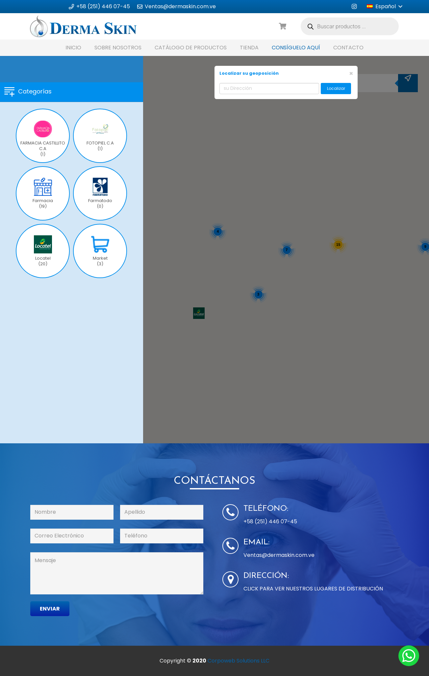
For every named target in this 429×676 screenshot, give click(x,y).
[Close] (351, 73)
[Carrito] (283, 26)
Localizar (336, 88)
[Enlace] (83, 26)
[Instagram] (354, 6)
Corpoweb (238, 660)
